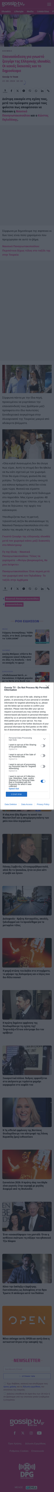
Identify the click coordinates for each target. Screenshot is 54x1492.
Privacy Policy (43, 804)
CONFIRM (16, 794)
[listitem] (27, 739)
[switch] (43, 745)
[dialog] (27, 746)
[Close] (48, 688)
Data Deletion (11, 804)
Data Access (26, 804)
